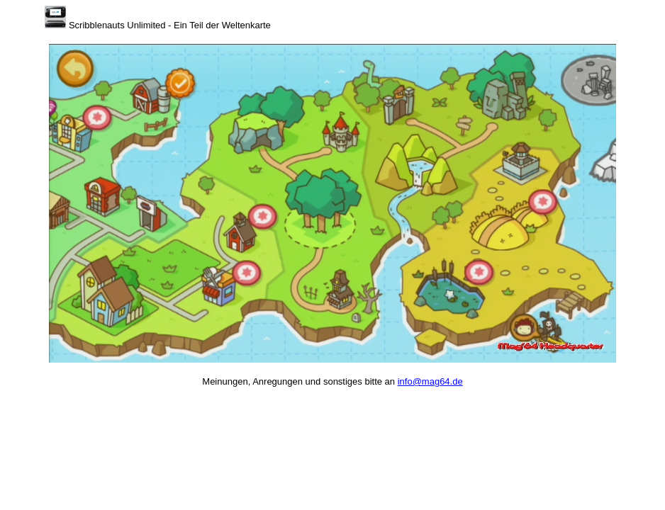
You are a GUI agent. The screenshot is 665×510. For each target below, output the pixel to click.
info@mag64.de (430, 381)
